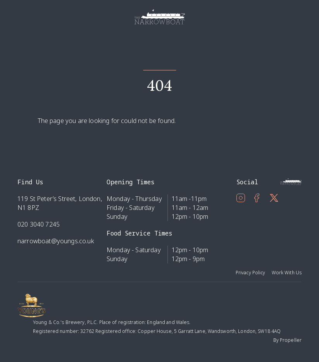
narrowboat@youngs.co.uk (55, 241)
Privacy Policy (251, 272)
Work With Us (287, 272)
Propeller (291, 340)
